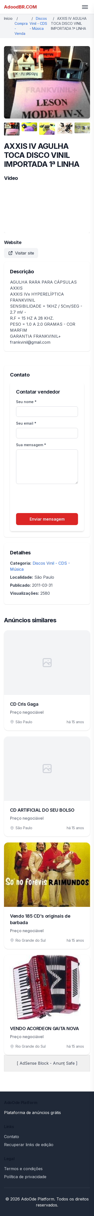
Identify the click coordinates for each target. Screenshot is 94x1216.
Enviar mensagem (47, 519)
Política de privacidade (25, 1176)
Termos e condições (23, 1168)
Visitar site (21, 253)
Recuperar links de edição (28, 1144)
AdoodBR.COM (20, 7)
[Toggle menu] (85, 7)
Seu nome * (26, 402)
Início (8, 18)
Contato (11, 1136)
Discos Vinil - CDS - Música (38, 23)
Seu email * (26, 423)
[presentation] (54, 499)
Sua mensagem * (31, 445)
